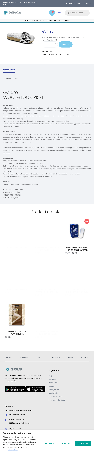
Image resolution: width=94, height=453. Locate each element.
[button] (59, 13)
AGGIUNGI (65, 44)
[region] (47, 441)
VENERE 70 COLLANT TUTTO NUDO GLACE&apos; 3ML (17, 332)
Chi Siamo (52, 379)
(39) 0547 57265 (15, 429)
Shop (50, 376)
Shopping (65, 54)
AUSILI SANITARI (56, 54)
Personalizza (50, 443)
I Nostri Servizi (54, 383)
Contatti (52, 386)
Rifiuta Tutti (66, 443)
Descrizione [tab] (9, 69)
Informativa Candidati (57, 400)
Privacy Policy (54, 390)
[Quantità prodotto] (50, 44)
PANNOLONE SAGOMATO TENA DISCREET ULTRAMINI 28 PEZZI (77, 248)
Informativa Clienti (55, 396)
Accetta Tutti (83, 443)
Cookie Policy (13, 450)
